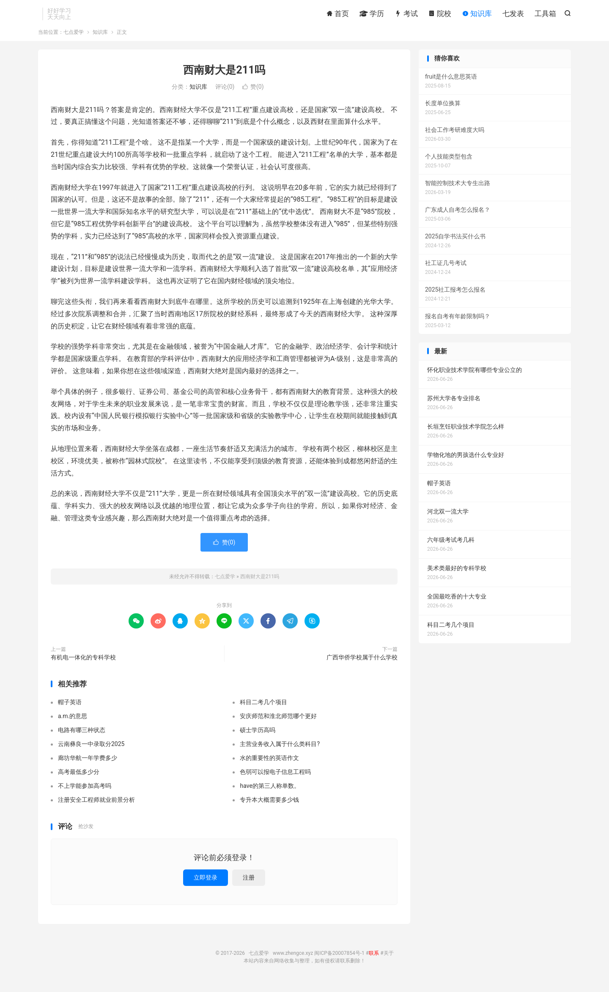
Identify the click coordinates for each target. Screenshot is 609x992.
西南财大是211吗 (224, 77)
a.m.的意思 (72, 723)
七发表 (513, 15)
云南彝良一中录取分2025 (91, 751)
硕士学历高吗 (257, 737)
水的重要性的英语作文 (269, 765)
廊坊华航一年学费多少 (87, 765)
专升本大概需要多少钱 (269, 807)
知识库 (477, 15)
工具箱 (545, 15)
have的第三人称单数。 (269, 793)
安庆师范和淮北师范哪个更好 (278, 723)
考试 (406, 15)
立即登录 (205, 885)
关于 (389, 961)
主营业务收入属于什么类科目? (280, 751)
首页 (337, 15)
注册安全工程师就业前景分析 (96, 807)
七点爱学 (73, 40)
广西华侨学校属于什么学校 (362, 664)
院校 (439, 15)
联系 (374, 961)
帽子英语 (70, 709)
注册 (249, 885)
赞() (253, 94)
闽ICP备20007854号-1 (339, 961)
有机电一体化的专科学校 (83, 664)
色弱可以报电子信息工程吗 (275, 779)
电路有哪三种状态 (81, 737)
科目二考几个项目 (263, 709)
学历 (371, 15)
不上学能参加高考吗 (84, 793)
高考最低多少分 (78, 779)
